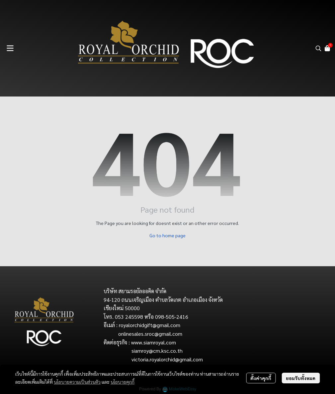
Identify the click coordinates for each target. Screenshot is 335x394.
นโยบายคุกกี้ (122, 382)
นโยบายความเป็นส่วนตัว (77, 382)
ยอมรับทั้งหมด (300, 378)
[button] (318, 48)
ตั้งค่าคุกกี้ (260, 378)
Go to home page (167, 235)
